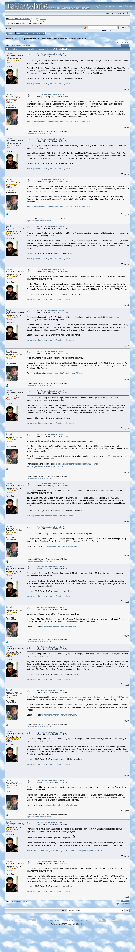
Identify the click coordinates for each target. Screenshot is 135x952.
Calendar (25, 33)
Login (33, 33)
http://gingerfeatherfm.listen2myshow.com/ (45, 466)
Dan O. (9, 53)
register (35, 18)
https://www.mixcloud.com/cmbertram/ (39, 133)
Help (18, 33)
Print (126, 45)
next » (126, 42)
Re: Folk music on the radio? (76, 39)
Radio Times (58, 39)
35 (20, 45)
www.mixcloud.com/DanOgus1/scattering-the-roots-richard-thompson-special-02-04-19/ (64, 850)
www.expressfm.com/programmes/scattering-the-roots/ (50, 83)
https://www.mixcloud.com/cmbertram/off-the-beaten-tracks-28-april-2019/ (58, 207)
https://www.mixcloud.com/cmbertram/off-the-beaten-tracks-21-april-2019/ (58, 122)
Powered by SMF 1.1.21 (56, 920)
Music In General (44, 39)
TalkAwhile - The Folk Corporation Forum (20, 39)
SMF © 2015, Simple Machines (76, 920)
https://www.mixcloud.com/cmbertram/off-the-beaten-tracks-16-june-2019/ (90, 697)
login (28, 18)
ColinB (9, 94)
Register (40, 33)
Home (11, 33)
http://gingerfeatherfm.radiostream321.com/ (65, 373)
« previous (119, 42)
